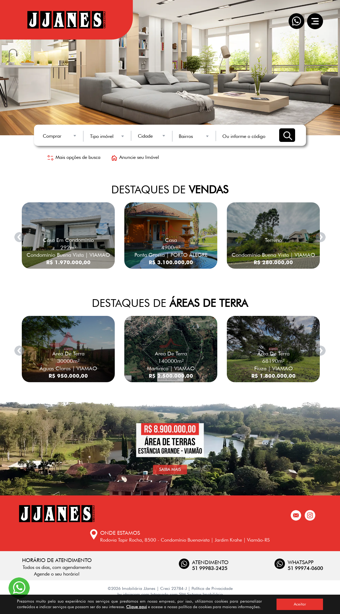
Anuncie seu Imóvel (135, 157)
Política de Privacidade (212, 588)
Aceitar (300, 604)
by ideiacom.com (133, 594)
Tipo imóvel (101, 136)
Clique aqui (136, 606)
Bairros (186, 136)
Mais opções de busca (74, 157)
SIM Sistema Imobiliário (201, 594)
